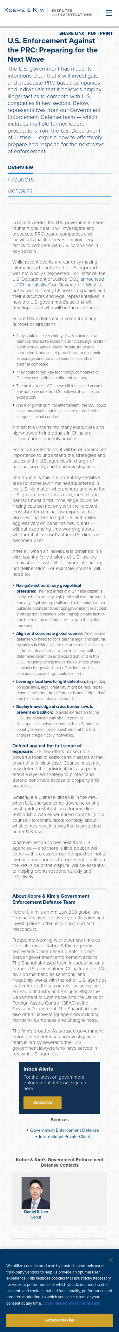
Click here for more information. (72, 1305)
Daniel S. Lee (36, 1211)
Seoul (36, 1217)
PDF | (93, 33)
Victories (20, 191)
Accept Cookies (59, 1323)
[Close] (111, 1263)
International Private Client (64, 1136)
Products (21, 180)
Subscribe (42, 1102)
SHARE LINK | (73, 33)
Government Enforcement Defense (64, 1130)
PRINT (106, 33)
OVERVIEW (20, 167)
